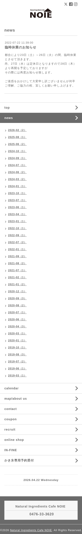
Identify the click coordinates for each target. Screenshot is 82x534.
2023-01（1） (17, 221)
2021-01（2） (17, 284)
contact (10, 409)
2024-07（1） (17, 165)
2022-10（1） (17, 228)
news (8, 118)
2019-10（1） (17, 347)
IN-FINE (10, 450)
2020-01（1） (17, 340)
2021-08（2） (17, 263)
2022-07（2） (17, 242)
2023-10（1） (17, 193)
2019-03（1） (17, 375)
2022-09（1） (17, 235)
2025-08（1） (17, 137)
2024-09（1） (17, 158)
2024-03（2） (17, 179)
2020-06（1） (17, 319)
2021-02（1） (17, 277)
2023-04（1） (17, 214)
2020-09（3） (17, 298)
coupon (10, 419)
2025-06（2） (17, 144)
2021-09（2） (17, 256)
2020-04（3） (17, 326)
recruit (10, 429)
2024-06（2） (17, 172)
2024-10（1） (17, 151)
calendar (11, 388)
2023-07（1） (17, 200)
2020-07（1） (17, 312)
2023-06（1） (17, 207)
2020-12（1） (17, 291)
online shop (14, 440)
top (7, 107)
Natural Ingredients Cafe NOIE (31, 530)
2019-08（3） (17, 354)
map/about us (15, 398)
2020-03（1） (17, 333)
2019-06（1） (17, 368)
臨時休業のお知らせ (20, 47)
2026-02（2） (17, 130)
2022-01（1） (17, 249)
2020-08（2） (17, 305)
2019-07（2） (17, 361)
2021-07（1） (17, 270)
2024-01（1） (17, 186)
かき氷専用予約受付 (19, 460)
